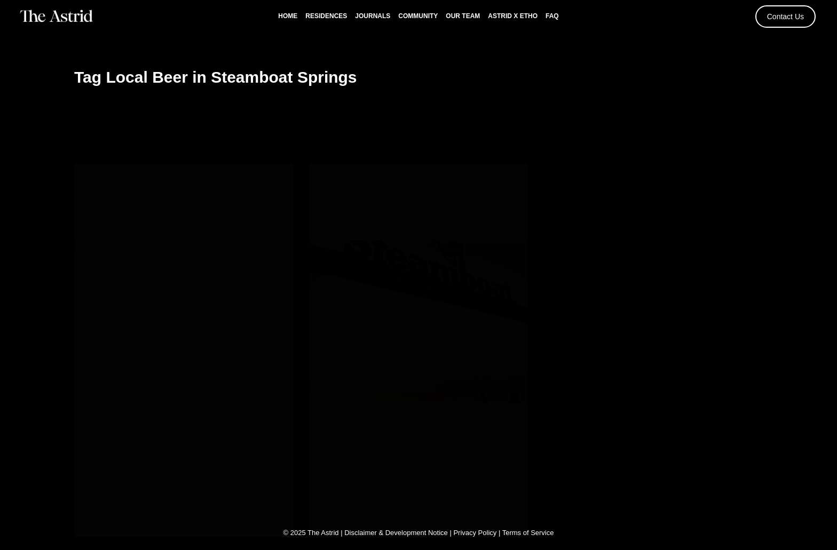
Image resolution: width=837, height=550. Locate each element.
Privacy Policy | (477, 532)
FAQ (552, 16)
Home (287, 16)
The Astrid (323, 532)
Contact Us (785, 16)
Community (418, 16)
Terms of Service (528, 532)
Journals (372, 16)
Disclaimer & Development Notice (396, 532)
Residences (326, 16)
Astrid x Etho (513, 16)
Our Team (463, 16)
